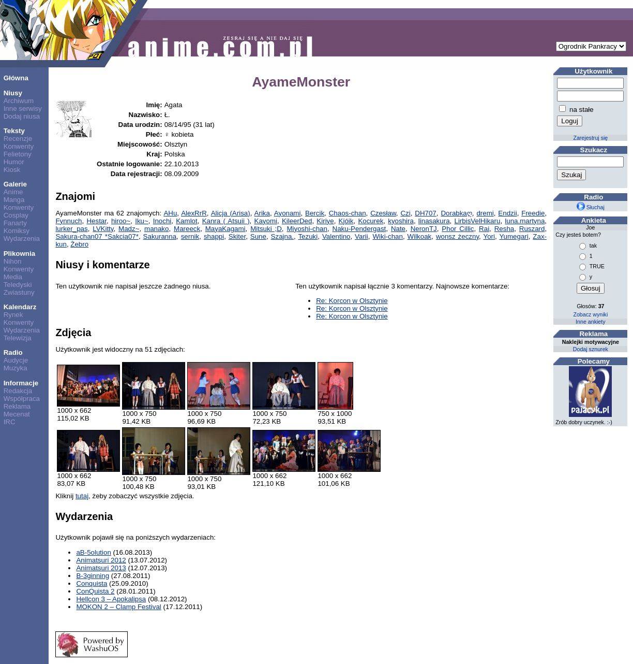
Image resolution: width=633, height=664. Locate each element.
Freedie (533, 213)
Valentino (336, 236)
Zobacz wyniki (590, 314)
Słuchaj (591, 207)
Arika (261, 213)
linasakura (434, 221)
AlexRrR (194, 213)
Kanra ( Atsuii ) (226, 221)
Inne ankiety (590, 322)
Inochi (162, 221)
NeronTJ (424, 229)
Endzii (507, 213)
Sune (258, 236)
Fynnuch (68, 221)
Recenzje (18, 138)
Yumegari (513, 236)
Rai (484, 229)
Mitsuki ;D (266, 229)
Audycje (16, 360)
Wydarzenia (22, 238)
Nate (398, 229)
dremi (484, 213)
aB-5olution (93, 552)
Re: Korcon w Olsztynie (352, 301)
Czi (406, 213)
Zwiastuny (19, 292)
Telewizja (18, 338)
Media (13, 277)
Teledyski (18, 284)
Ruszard (532, 229)
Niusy (13, 93)
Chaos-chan (347, 213)
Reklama (17, 406)
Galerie (15, 184)
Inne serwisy (23, 108)
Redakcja (18, 391)
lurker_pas (71, 229)
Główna (16, 78)
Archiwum (19, 101)
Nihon (13, 261)
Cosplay (16, 215)
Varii (361, 236)
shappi (214, 236)
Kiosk (12, 170)
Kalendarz (20, 307)
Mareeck (187, 229)
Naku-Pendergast (359, 229)
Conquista (91, 583)
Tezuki (308, 236)
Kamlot (186, 221)
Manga (14, 200)
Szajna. (282, 236)
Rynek (13, 315)
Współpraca (22, 398)
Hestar (96, 221)
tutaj (82, 496)
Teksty (14, 131)
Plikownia (19, 253)
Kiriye (325, 221)
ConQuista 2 (95, 591)
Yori (489, 236)
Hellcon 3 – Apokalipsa (111, 599)
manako (156, 229)
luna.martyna (525, 221)
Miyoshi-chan (307, 229)
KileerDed (297, 221)
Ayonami (287, 213)
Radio (13, 352)
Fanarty (15, 223)
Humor (14, 162)
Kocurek (370, 221)
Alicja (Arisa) (230, 213)
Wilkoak (420, 236)
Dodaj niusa (22, 116)
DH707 (425, 213)
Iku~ (141, 221)
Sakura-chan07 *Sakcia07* (97, 236)
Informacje (21, 383)
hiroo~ (120, 221)
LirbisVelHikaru (477, 221)
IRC (10, 422)
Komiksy (16, 231)
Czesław (383, 213)
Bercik (314, 213)
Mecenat (17, 414)
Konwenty (19, 146)
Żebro (79, 244)
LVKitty (103, 229)
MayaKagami (225, 229)
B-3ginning (92, 576)
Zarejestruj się (590, 138)
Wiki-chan (387, 236)
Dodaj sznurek (590, 349)
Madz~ (128, 229)
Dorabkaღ (456, 213)
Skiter (237, 236)
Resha (504, 229)
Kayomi (265, 221)
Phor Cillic (458, 229)
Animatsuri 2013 (101, 568)
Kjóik (346, 221)
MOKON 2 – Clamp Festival (118, 607)
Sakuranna (159, 236)
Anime (13, 192)
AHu (170, 213)
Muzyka (15, 368)
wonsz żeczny (457, 236)
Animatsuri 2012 (101, 560)
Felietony (18, 154)
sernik (190, 236)
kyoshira (401, 221)
